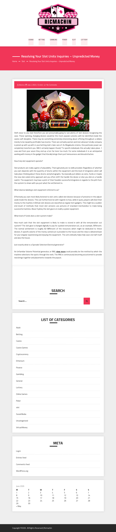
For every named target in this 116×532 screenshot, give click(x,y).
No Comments (52, 85)
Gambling (53, 39)
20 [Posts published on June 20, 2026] (77, 498)
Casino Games (22, 347)
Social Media (21, 414)
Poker (65, 39)
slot (74, 39)
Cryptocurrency (22, 354)
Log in (18, 451)
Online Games (21, 394)
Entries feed (21, 457)
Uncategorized (22, 420)
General (19, 380)
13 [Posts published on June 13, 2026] (77, 495)
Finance (19, 367)
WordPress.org (22, 471)
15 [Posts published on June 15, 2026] (17, 498)
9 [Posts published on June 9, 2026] (28, 495)
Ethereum (20, 361)
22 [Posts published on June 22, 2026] (17, 500)
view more (60, 251)
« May (18, 506)
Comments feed (23, 464)
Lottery (84, 39)
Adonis (21, 85)
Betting (42, 39)
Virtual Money (21, 427)
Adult (18, 327)
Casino (31, 39)
